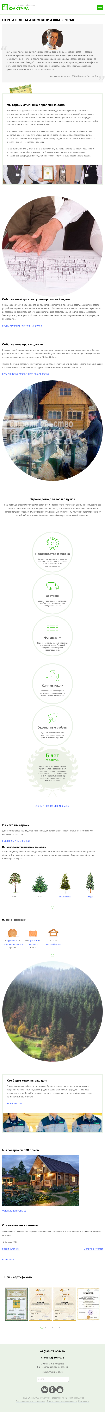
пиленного (33, 944)
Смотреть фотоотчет (93, 1249)
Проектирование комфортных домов (22, 326)
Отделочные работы (52, 727)
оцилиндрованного (13, 944)
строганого (33, 941)
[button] (52, 907)
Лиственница (65, 897)
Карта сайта (83, 1401)
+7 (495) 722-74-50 (50, 8)
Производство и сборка (52, 554)
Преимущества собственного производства (25, 374)
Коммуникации (52, 685)
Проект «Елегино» (11, 1249)
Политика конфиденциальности (62, 1401)
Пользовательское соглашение (30, 1401)
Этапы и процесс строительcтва (52, 806)
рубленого (13, 941)
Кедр (90, 897)
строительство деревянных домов (68, 1398)
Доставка (52, 596)
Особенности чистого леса (16, 841)
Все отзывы (8, 1260)
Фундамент (52, 638)
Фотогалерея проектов (14, 1211)
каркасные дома (53, 944)
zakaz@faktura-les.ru (53, 1372)
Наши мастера (14, 1104)
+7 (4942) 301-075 (52, 1358)
